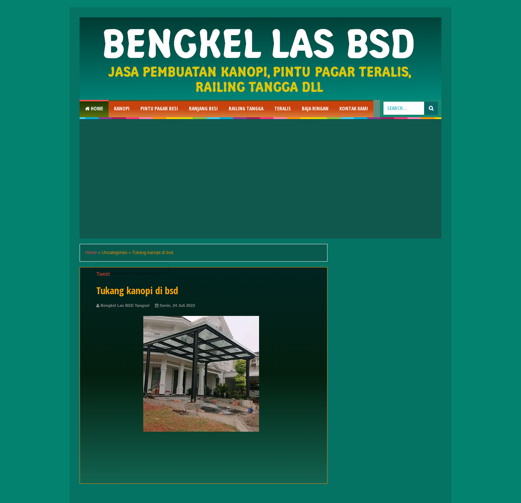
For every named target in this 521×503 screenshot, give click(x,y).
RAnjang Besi (203, 108)
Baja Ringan (315, 108)
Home (94, 108)
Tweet (103, 274)
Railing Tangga (246, 108)
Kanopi (122, 108)
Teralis (282, 108)
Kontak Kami (353, 108)
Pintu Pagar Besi (159, 108)
